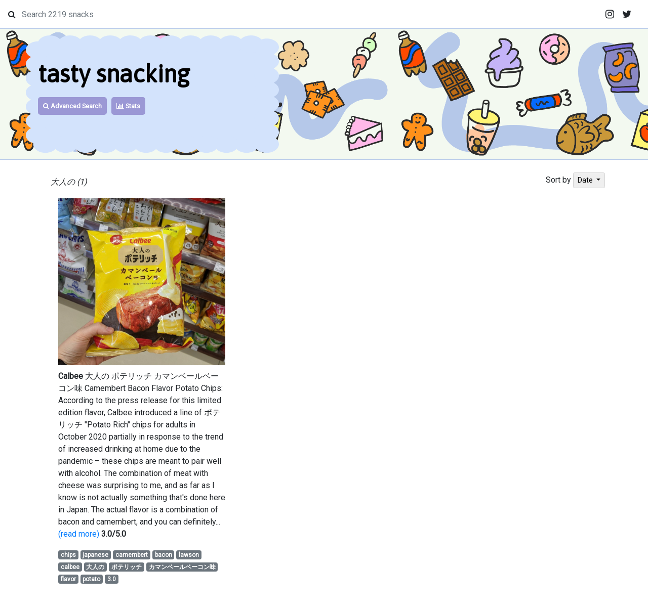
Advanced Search (72, 106)
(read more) (78, 534)
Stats (128, 106)
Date (586, 180)
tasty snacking (114, 74)
